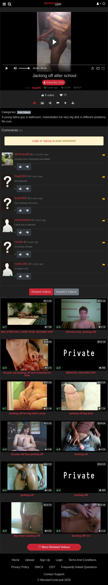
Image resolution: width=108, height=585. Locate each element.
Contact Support (54, 574)
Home (15, 559)
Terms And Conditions (82, 559)
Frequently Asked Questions (79, 567)
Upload (29, 559)
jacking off (27, 495)
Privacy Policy (20, 567)
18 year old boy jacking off (27, 454)
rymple (18, 241)
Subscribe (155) (54, 82)
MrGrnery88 (22, 154)
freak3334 (20, 176)
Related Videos (41, 291)
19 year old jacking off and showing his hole (27, 374)
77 (63, 95)
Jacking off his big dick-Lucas (27, 413)
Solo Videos (24, 112)
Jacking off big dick (81, 413)
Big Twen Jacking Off (27, 535)
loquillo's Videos (66, 291)
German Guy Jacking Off (81, 331)
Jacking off (81, 454)
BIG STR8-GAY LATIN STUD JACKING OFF (27, 331)
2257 (52, 567)
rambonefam (22, 219)
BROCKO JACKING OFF (81, 372)
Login (59, 559)
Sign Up (45, 559)
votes (47, 95)
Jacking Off (81, 495)
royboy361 (21, 263)
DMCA (39, 567)
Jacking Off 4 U (81, 535)
